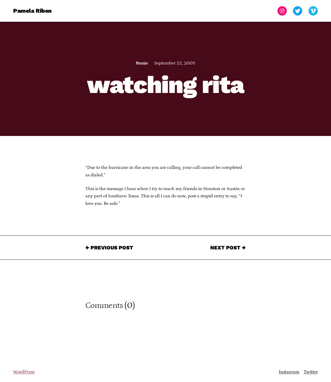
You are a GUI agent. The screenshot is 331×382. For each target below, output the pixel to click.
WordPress (23, 371)
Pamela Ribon (32, 11)
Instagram (289, 371)
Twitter (311, 371)
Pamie (142, 63)
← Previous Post (109, 247)
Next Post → (228, 247)
